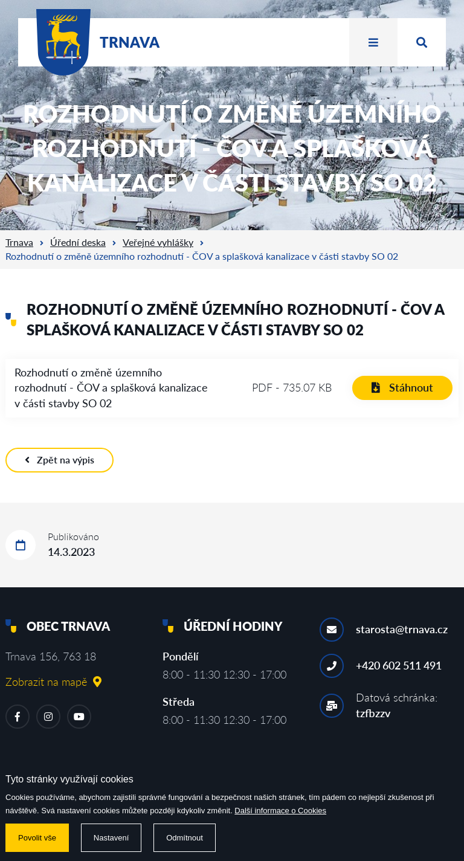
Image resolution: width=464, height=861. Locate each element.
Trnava (19, 242)
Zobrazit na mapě (53, 681)
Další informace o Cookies (280, 810)
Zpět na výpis (59, 459)
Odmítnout (184, 837)
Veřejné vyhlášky (158, 242)
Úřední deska (78, 242)
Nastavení (111, 837)
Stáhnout (402, 387)
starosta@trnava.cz (402, 629)
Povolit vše (37, 837)
